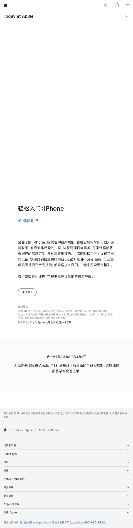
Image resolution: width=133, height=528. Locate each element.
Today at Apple (18, 16)
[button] (105, 5)
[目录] (127, 5)
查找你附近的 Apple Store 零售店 (39, 522)
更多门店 (67, 522)
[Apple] (5, 5)
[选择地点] (28, 221)
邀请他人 (27, 292)
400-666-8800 (94, 522)
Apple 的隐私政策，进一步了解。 (55, 322)
